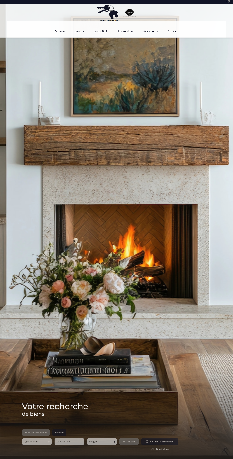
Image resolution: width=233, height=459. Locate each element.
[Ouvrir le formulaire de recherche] (129, 446)
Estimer (59, 437)
